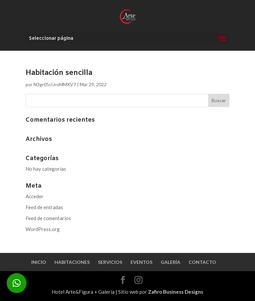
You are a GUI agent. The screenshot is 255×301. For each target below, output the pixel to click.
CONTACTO (202, 262)
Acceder (34, 196)
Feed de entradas (44, 207)
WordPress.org (43, 229)
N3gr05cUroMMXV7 (55, 84)
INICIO (38, 262)
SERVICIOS (110, 262)
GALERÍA (170, 262)
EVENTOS (141, 262)
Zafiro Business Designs (175, 292)
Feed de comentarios (48, 218)
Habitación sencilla (59, 73)
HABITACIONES (72, 262)
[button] (17, 283)
